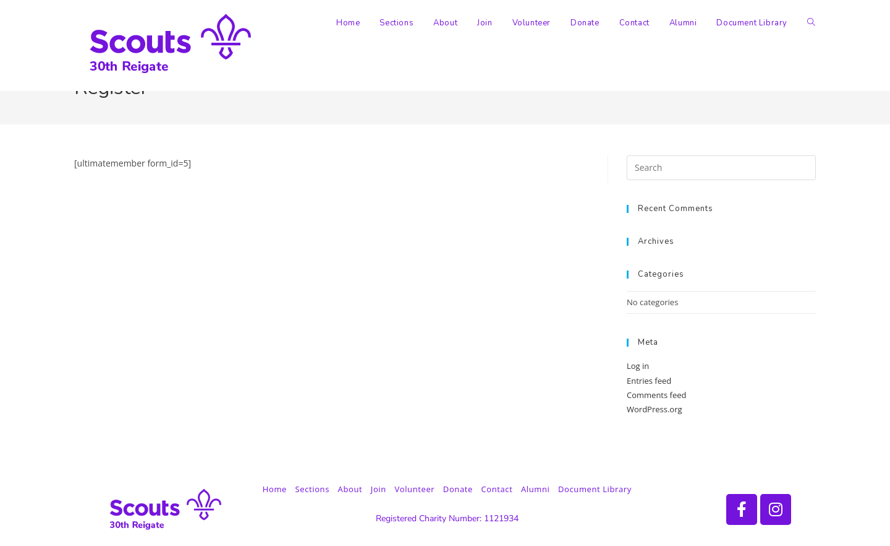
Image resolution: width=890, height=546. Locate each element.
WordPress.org (654, 409)
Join (378, 489)
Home (275, 489)
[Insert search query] (721, 167)
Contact (496, 489)
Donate (458, 489)
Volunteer (414, 489)
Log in (638, 365)
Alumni (535, 489)
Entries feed (649, 380)
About (350, 489)
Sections (312, 489)
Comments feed (656, 395)
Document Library (595, 489)
